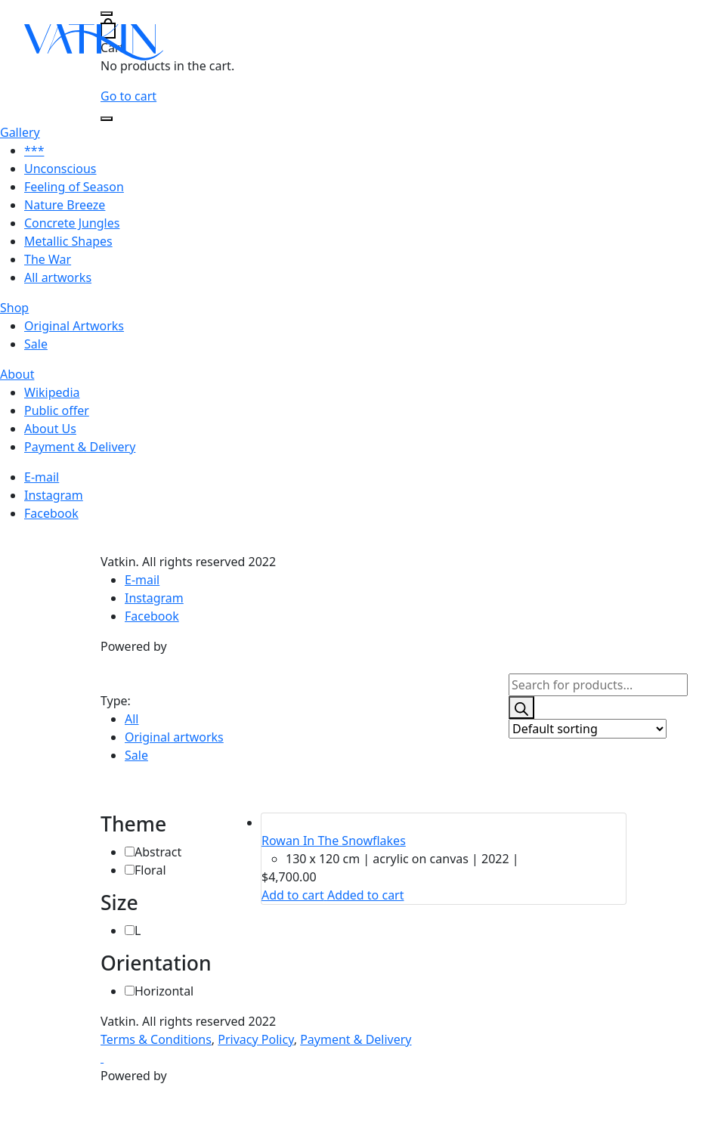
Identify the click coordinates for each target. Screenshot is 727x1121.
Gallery (20, 132)
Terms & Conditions (156, 1039)
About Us (50, 428)
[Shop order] (588, 729)
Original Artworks (74, 325)
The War (47, 259)
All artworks (57, 277)
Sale (36, 344)
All (131, 719)
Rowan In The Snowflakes (333, 840)
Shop (14, 307)
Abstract (158, 852)
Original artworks (174, 737)
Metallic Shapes (68, 241)
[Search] (521, 707)
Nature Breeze (64, 205)
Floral (150, 870)
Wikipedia (52, 392)
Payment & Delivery (79, 446)
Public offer (56, 410)
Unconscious (60, 168)
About (17, 374)
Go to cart (128, 96)
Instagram (53, 495)
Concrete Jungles (71, 223)
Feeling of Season (74, 186)
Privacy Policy (255, 1039)
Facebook (51, 513)
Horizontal (164, 991)
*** (34, 150)
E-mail (41, 477)
